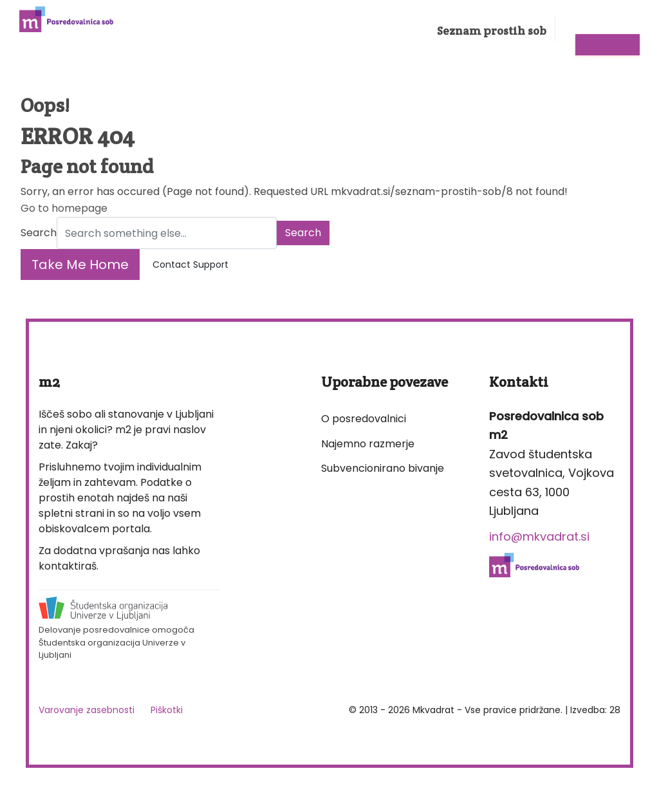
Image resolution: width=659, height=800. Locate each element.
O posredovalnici (363, 418)
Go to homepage (64, 208)
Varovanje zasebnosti (87, 709)
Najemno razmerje (367, 443)
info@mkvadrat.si (539, 536)
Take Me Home (80, 265)
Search (39, 232)
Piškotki (167, 709)
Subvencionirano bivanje (382, 468)
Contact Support (190, 264)
